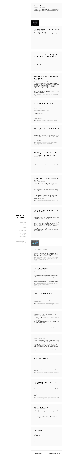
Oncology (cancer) (46, 15)
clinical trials (42, 200)
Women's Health (46, 259)
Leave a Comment (55, 15)
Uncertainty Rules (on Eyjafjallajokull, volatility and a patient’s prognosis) (45, 55)
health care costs (43, 94)
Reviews (41, 259)
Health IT (52, 283)
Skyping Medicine (39, 337)
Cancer (24, 227)
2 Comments (35, 46)
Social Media (47, 284)
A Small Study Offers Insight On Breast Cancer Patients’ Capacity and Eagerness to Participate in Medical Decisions (46, 154)
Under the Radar (36, 169)
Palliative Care (46, 304)
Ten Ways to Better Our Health (43, 103)
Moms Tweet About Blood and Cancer (45, 314)
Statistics (58, 168)
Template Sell (24, 242)
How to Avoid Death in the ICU (43, 293)
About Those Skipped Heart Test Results (46, 29)
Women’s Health (22, 236)
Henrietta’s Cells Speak (41, 249)
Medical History (22, 231)
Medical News (51, 200)
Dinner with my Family (41, 407)
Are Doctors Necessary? (41, 268)
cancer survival (42, 167)
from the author (43, 372)
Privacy (38, 259)
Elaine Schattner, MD (42, 7)
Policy (56, 94)
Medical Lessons (21, 216)
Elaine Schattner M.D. (41, 30)
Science (55, 67)
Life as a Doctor (56, 283)
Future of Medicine (43, 142)
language (42, 15)
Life (25, 225)
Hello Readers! (38, 430)
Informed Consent (51, 257)
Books (37, 257)
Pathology (42, 168)
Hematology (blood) (51, 327)
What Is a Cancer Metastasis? (43, 6)
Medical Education (47, 94)
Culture (24, 228)
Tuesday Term (50, 15)
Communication (39, 67)
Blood (24, 224)
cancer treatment (39, 200)
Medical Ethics (41, 258)
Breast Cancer (23, 222)
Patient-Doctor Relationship (23, 234)
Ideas (56, 142)
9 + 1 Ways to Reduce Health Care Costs (46, 128)
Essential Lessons (45, 257)
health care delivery (53, 142)
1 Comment (35, 202)
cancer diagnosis (39, 15)
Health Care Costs (22, 230)
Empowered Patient (43, 120)
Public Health (50, 143)
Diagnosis (42, 67)
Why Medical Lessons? (41, 358)
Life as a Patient (47, 67)
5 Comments (35, 170)
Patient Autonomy (52, 94)
